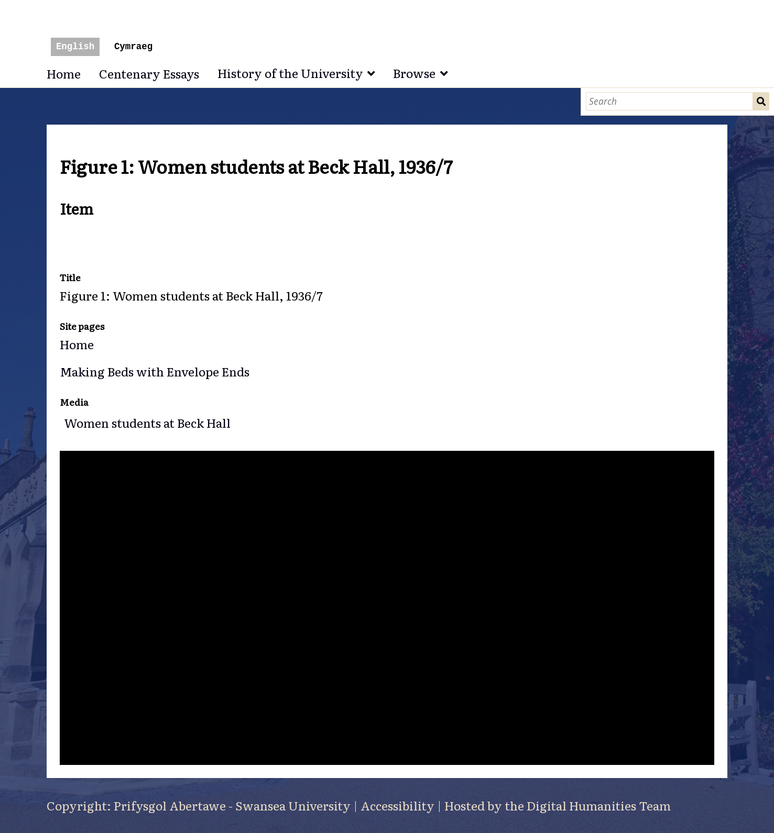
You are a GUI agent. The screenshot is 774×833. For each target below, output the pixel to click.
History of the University (290, 73)
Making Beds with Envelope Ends (154, 371)
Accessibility (397, 805)
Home (64, 73)
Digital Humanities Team (599, 805)
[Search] (669, 101)
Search (761, 101)
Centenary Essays (149, 73)
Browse (414, 73)
